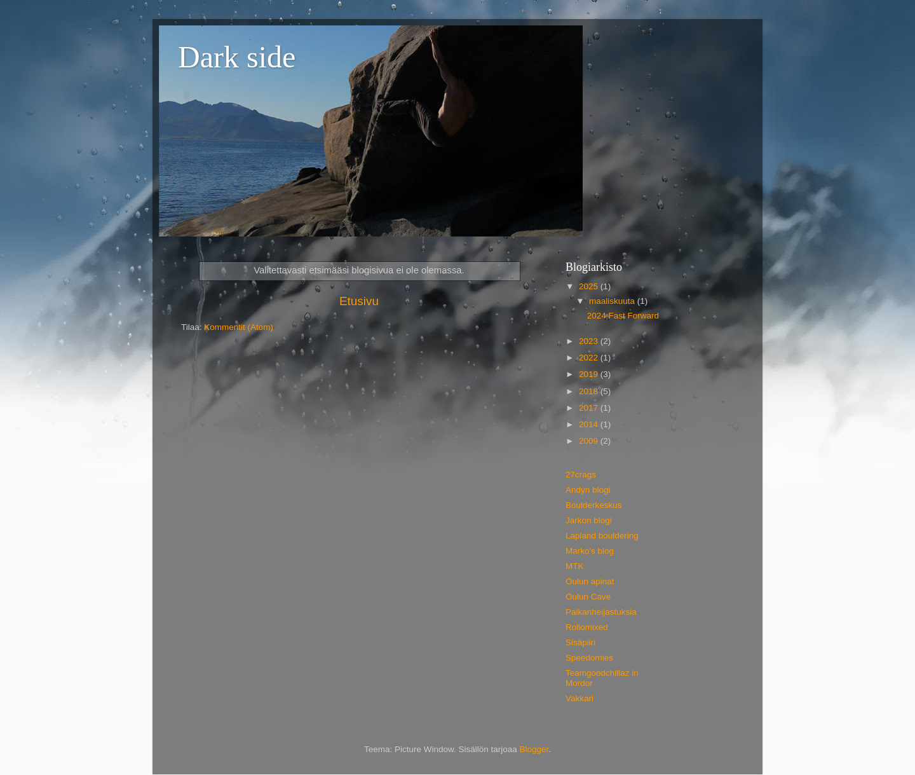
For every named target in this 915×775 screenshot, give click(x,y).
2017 (589, 408)
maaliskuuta (613, 301)
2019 (589, 374)
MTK (575, 566)
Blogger (534, 749)
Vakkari (579, 698)
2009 (589, 441)
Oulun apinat (590, 581)
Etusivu (359, 301)
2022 (589, 357)
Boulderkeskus (594, 505)
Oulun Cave (588, 596)
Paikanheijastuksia (601, 612)
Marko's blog (590, 551)
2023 (589, 341)
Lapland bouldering (602, 535)
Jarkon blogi (589, 520)
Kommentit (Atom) (238, 327)
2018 (589, 391)
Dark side (236, 57)
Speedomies (589, 657)
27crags (581, 474)
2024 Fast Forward (623, 315)
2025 (589, 286)
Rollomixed (587, 627)
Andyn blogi (588, 490)
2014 (589, 424)
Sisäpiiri (580, 642)
